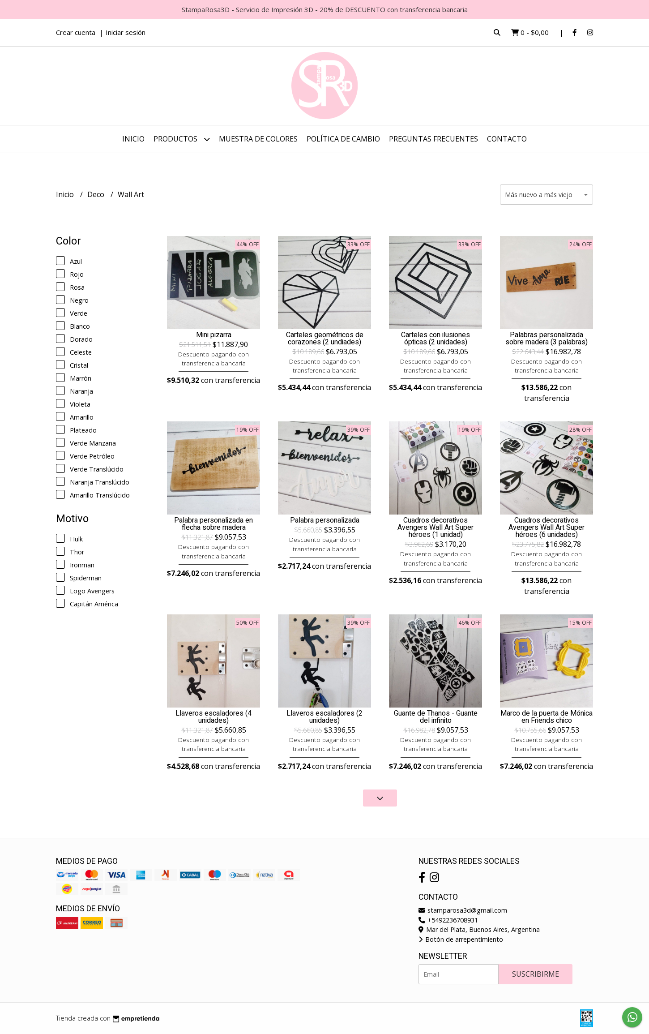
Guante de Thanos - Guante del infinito (436, 717)
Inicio (133, 139)
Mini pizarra (213, 335)
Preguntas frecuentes (433, 139)
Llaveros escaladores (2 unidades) (324, 717)
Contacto (507, 139)
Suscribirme (535, 974)
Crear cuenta (75, 32)
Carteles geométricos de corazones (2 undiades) (324, 339)
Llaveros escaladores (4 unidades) (213, 717)
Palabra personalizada (324, 520)
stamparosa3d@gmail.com (462, 910)
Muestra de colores (258, 139)
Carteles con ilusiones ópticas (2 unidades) (435, 339)
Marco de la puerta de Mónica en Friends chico (546, 717)
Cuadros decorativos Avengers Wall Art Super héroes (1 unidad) (435, 527)
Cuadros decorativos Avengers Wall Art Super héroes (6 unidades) (546, 527)
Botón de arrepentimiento (460, 939)
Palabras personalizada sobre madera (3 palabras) (546, 339)
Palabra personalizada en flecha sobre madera (213, 524)
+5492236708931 (448, 920)
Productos (182, 139)
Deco (96, 194)
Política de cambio (343, 139)
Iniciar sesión (125, 32)
